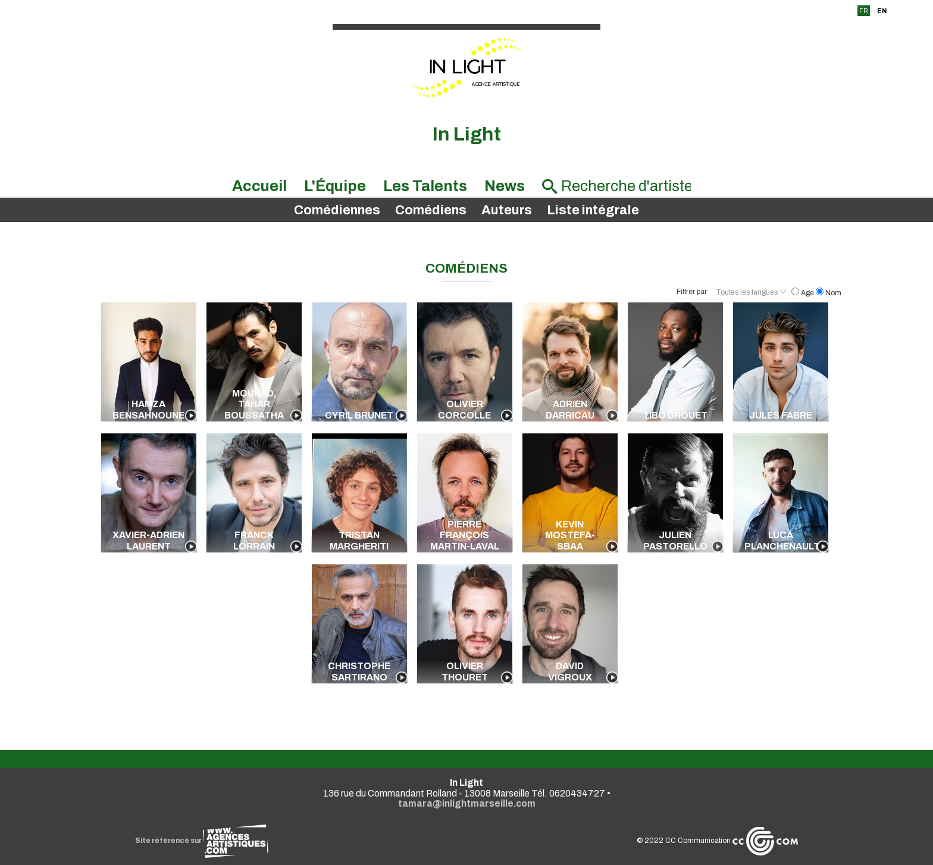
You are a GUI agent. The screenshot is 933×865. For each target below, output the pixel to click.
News (504, 186)
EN (882, 10)
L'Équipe (335, 186)
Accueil (259, 186)
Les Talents (425, 186)
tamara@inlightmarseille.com (467, 803)
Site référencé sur (201, 840)
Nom (828, 293)
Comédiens (431, 210)
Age (803, 293)
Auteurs (506, 210)
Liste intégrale (593, 210)
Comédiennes (337, 210)
